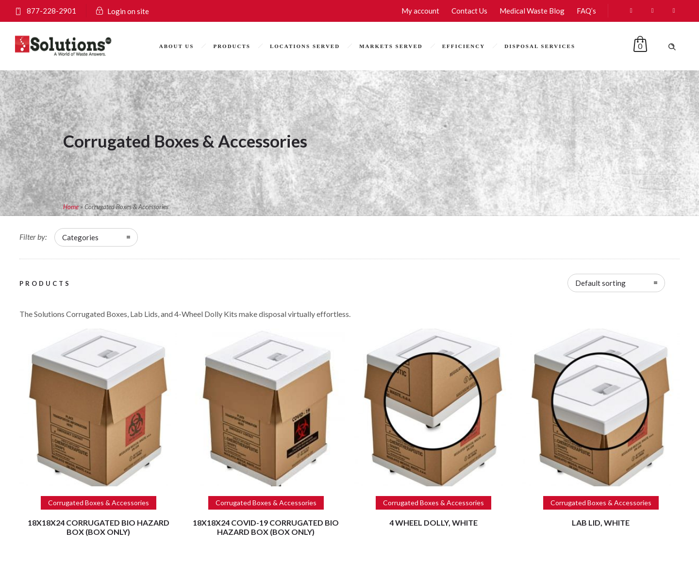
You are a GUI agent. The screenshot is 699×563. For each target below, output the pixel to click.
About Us (176, 46)
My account (420, 10)
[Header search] (671, 46)
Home (71, 207)
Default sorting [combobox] (600, 283)
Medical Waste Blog (532, 10)
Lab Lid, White (601, 522)
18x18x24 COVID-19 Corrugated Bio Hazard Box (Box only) (266, 527)
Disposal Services (539, 46)
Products (231, 46)
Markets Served (391, 46)
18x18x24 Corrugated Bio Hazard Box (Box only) (98, 527)
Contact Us (469, 10)
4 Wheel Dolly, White (433, 522)
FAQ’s (586, 10)
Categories (80, 237)
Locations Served (305, 46)
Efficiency (463, 46)
